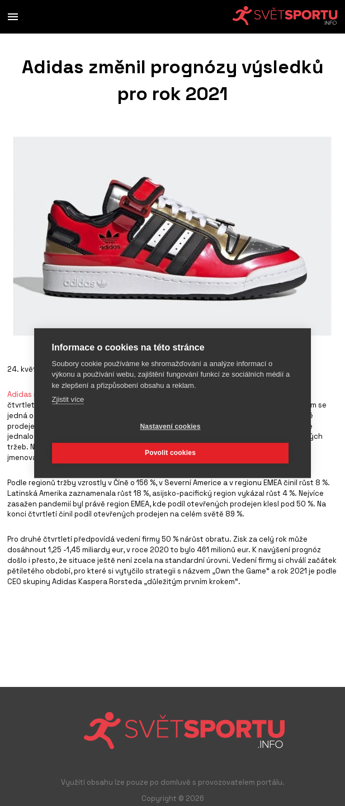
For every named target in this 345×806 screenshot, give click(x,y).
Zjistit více (68, 399)
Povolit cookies (170, 453)
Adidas (19, 394)
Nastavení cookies (170, 426)
